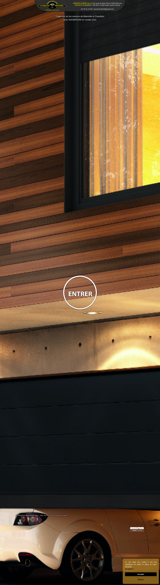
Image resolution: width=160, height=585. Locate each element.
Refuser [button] (141, 579)
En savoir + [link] (129, 569)
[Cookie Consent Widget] (141, 571)
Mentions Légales (61, 515)
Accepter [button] (140, 574)
